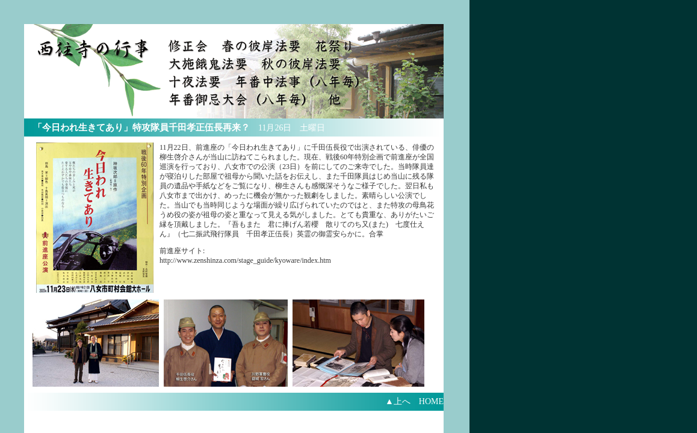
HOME (435, 401)
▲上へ (397, 401)
